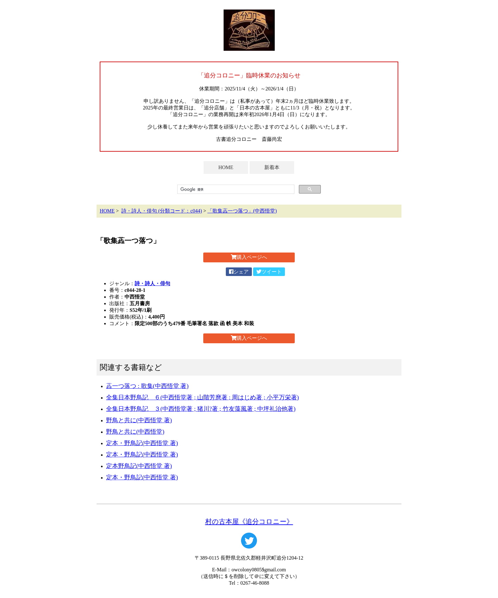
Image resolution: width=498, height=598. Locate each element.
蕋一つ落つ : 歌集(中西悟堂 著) (147, 386)
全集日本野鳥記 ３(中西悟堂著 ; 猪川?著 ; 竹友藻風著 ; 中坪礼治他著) (200, 408)
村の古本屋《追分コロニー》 (249, 521)
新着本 (271, 167)
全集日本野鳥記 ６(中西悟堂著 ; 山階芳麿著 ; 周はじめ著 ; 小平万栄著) (202, 397)
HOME (225, 167)
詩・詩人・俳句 (152, 283)
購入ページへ (249, 257)
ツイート (269, 271)
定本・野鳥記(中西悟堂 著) (142, 443)
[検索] (235, 189)
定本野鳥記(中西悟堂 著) (139, 466)
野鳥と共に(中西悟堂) (135, 431)
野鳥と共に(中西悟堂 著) (139, 420)
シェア (239, 271)
